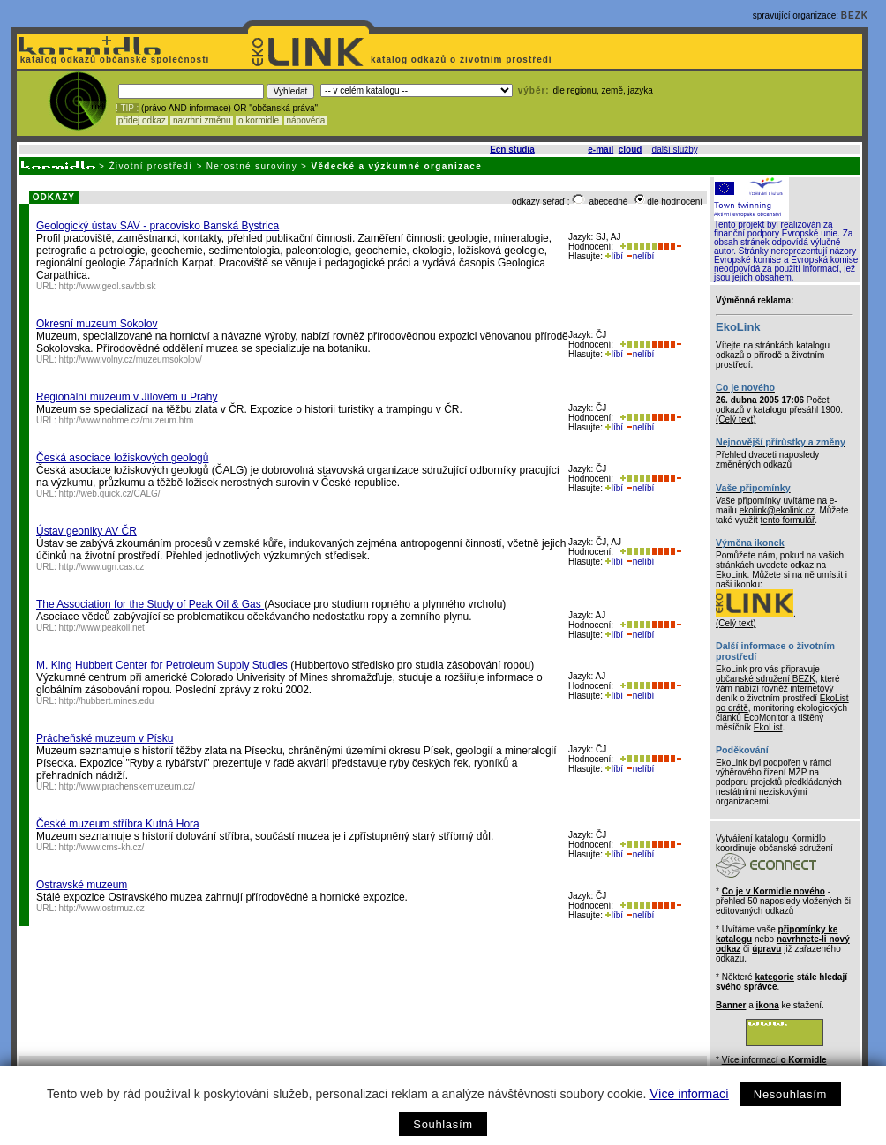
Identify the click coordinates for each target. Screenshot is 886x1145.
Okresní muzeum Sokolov (96, 324)
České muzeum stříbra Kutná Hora (117, 824)
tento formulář (788, 520)
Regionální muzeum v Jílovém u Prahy (126, 397)
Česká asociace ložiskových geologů (122, 458)
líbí (614, 256)
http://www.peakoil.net (102, 627)
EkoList (768, 727)
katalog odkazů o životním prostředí (463, 59)
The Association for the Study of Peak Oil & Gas (150, 604)
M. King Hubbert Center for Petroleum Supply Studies (163, 665)
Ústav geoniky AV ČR (86, 531)
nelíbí (640, 256)
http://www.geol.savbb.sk (107, 286)
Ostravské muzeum (81, 885)
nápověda (306, 120)
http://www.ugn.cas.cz (102, 567)
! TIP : (127, 108)
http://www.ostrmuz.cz (102, 908)
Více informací (688, 1094)
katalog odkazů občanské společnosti (113, 59)
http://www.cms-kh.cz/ (102, 847)
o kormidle (259, 120)
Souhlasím (442, 1124)
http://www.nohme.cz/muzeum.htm (126, 420)
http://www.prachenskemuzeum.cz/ (127, 786)
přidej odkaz (142, 120)
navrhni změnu (201, 120)
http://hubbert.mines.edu (106, 701)
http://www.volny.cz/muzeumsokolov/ (130, 359)
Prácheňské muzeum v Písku (104, 738)
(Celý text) (736, 419)
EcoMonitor (766, 717)
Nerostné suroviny (251, 166)
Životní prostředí (150, 166)
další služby (675, 149)
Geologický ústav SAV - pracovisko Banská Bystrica (157, 226)
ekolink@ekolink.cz (777, 510)
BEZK (854, 15)
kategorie (774, 977)
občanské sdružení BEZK (765, 679)
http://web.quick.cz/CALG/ (110, 493)
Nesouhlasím (790, 1094)
